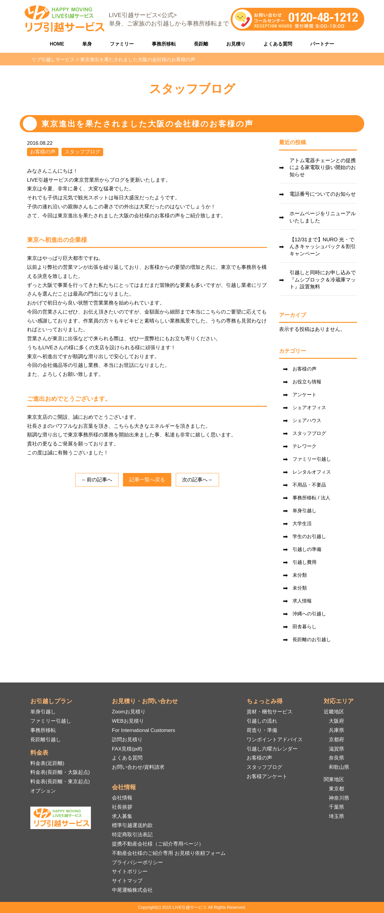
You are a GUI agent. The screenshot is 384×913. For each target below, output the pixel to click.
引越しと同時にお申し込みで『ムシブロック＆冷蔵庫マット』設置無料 (323, 280)
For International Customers (143, 730)
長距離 (201, 43)
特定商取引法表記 (132, 834)
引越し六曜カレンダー (272, 749)
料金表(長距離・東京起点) (60, 781)
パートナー (322, 43)
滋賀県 (336, 749)
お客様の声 (43, 152)
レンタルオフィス (311, 471)
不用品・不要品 (309, 484)
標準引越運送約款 (132, 825)
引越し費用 (304, 562)
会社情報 (122, 798)
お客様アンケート (267, 776)
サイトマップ (127, 881)
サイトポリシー (130, 871)
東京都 (336, 789)
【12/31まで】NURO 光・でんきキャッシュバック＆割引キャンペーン (323, 247)
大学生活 (302, 523)
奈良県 (336, 758)
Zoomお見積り (128, 712)
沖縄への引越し (309, 613)
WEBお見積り (128, 721)
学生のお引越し (309, 536)
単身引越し (304, 510)
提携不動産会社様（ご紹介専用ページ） (158, 844)
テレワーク (304, 446)
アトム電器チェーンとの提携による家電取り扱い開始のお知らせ (323, 168)
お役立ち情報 (306, 381)
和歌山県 (339, 767)
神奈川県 (339, 798)
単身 (87, 43)
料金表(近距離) (47, 763)
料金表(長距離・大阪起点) (60, 772)
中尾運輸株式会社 (132, 890)
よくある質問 (277, 43)
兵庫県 (336, 730)
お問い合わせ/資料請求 (138, 767)
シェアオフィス (309, 407)
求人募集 (122, 816)
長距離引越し (45, 739)
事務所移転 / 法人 (311, 497)
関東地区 (334, 779)
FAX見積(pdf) (127, 749)
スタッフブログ (82, 152)
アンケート (304, 394)
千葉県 (336, 807)
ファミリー (122, 43)
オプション (43, 791)
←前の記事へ (97, 480)
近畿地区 (334, 712)
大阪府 (336, 721)
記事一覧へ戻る (147, 480)
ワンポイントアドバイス (275, 739)
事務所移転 (164, 43)
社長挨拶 (122, 807)
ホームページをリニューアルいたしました (323, 217)
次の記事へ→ (197, 480)
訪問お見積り (127, 739)
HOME (57, 43)
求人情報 (302, 600)
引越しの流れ (262, 721)
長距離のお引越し (311, 639)
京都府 (336, 739)
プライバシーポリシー (137, 862)
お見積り (235, 43)
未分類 (299, 575)
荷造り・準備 (262, 730)
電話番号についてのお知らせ (323, 194)
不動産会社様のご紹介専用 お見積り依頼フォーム (169, 853)
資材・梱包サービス (269, 712)
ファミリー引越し (311, 459)
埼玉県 (336, 816)
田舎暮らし (304, 626)
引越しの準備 (306, 549)
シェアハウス (306, 420)
